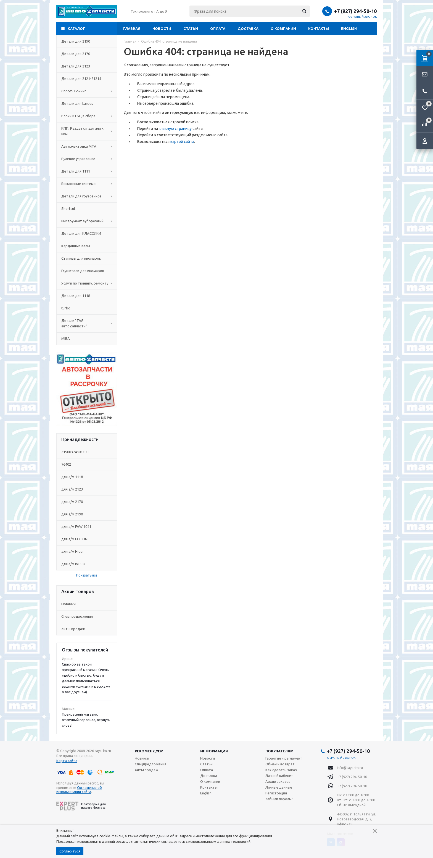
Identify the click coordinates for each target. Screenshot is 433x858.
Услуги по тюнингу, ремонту (86, 283)
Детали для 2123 (86, 66)
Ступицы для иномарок (86, 258)
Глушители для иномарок (86, 271)
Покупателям (279, 751)
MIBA (86, 338)
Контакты (318, 28)
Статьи (190, 28)
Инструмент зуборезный (86, 221)
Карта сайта (66, 761)
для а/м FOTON (74, 539)
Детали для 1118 (86, 296)
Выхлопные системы (86, 184)
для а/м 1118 (72, 477)
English (349, 28)
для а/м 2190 (72, 514)
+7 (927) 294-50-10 (355, 11)
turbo (86, 308)
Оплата (217, 28)
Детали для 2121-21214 (86, 78)
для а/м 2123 (72, 489)
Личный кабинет (279, 776)
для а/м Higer (72, 551)
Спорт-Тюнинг (86, 91)
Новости (161, 28)
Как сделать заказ (281, 770)
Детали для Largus (86, 103)
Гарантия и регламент (283, 758)
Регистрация (276, 793)
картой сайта (182, 141)
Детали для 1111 (86, 171)
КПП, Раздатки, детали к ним (86, 131)
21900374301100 (74, 452)
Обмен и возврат (280, 764)
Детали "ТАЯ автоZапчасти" (86, 323)
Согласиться (69, 851)
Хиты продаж (73, 629)
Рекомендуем (149, 751)
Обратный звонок (362, 16)
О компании (283, 28)
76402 (66, 464)
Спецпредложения (77, 616)
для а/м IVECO (73, 564)
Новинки (68, 604)
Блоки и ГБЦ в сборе (86, 116)
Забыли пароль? (279, 799)
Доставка (247, 28)
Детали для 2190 (86, 41)
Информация (214, 751)
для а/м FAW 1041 (76, 526)
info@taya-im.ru (350, 768)
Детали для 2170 (86, 54)
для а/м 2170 (72, 502)
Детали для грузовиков (86, 196)
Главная (131, 28)
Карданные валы (86, 246)
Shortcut (86, 208)
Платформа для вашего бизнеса (81, 806)
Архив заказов (278, 781)
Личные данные (278, 787)
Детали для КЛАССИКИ (86, 233)
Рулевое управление (86, 159)
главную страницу (175, 128)
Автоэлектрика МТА (86, 146)
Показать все (86, 575)
